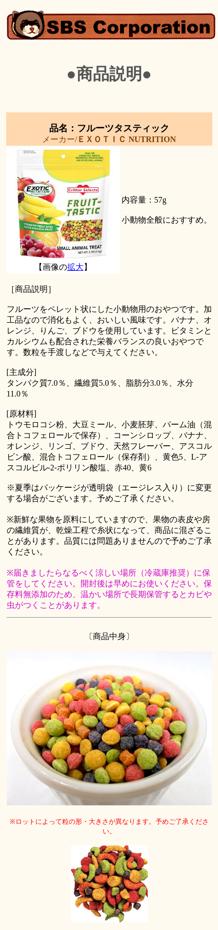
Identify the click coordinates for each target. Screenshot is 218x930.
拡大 (75, 267)
